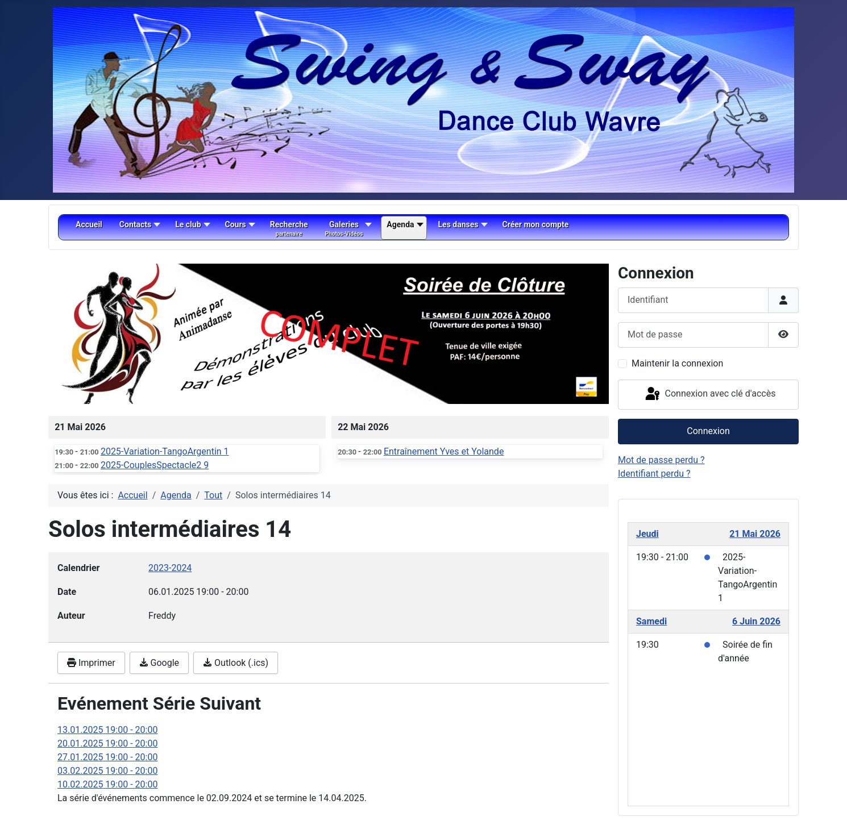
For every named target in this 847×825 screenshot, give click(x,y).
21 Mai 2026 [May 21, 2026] (754, 533)
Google (159, 662)
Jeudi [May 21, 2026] (647, 533)
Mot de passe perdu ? (661, 460)
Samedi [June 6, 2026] (651, 621)
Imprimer (91, 662)
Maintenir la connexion (677, 363)
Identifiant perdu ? (654, 473)
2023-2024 (170, 567)
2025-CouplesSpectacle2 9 (155, 465)
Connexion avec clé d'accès (709, 394)
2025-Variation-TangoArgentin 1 (165, 451)
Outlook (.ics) (235, 662)
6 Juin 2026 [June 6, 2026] (756, 621)
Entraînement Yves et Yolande (444, 451)
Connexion (708, 431)
